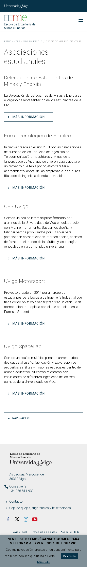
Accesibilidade (70, 532)
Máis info (43, 562)
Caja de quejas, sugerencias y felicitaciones (40, 508)
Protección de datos (44, 532)
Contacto (16, 501)
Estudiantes (12, 41)
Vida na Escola (32, 41)
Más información (28, 117)
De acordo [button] (69, 556)
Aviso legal (20, 532)
